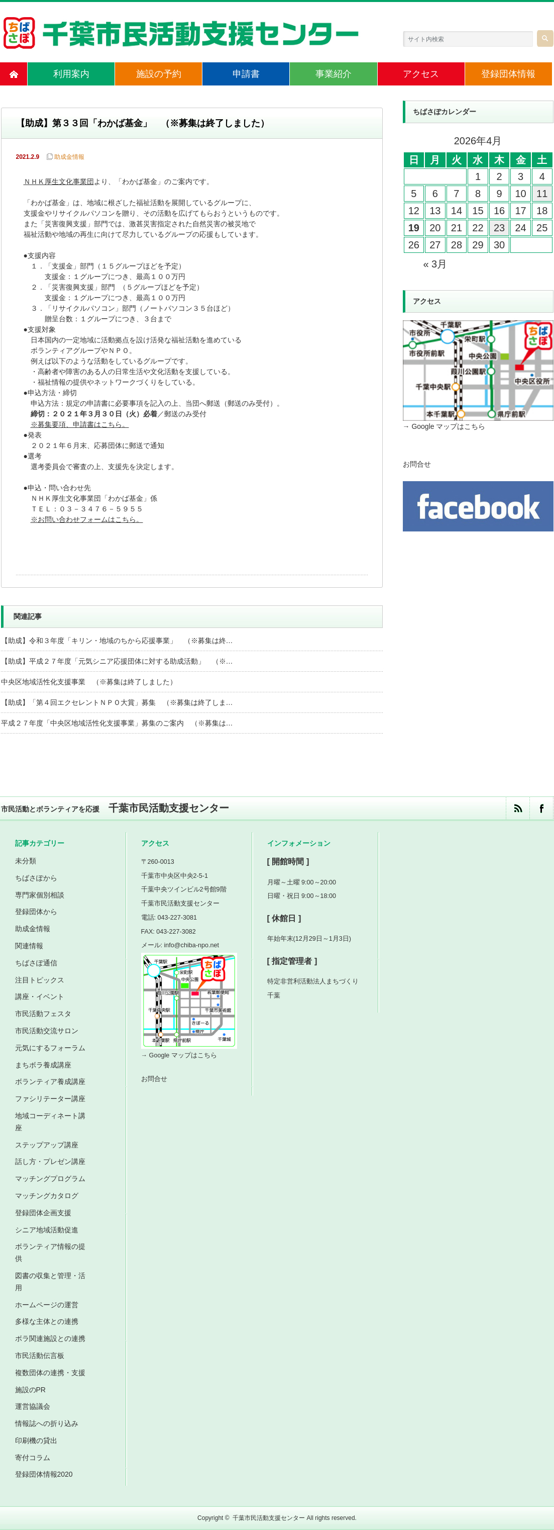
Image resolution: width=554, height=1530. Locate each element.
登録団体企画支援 (43, 1213)
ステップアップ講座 (46, 1145)
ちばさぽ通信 (36, 963)
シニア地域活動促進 (46, 1230)
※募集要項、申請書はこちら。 (81, 425)
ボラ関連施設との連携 (50, 1338)
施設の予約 (158, 74)
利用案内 (71, 74)
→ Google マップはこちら (444, 426)
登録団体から (36, 912)
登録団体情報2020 (44, 1474)
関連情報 (29, 946)
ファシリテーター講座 (50, 1099)
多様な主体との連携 (46, 1321)
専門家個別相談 (39, 895)
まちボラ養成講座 (43, 1065)
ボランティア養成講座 (50, 1081)
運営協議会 (32, 1406)
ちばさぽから (36, 878)
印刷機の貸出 (36, 1440)
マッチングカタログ (46, 1196)
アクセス (421, 74)
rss (517, 808)
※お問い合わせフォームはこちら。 (88, 520)
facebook (541, 808)
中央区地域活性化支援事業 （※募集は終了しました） (89, 682)
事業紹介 (333, 74)
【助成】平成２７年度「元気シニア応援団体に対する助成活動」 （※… (117, 661)
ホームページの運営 (46, 1305)
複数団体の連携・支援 (50, 1373)
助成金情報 (69, 156)
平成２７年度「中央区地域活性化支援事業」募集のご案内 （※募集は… (117, 723)
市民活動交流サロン (46, 1031)
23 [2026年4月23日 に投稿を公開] (499, 227)
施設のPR (30, 1390)
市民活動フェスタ (43, 1014)
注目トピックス (39, 980)
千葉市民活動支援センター (269, 1517)
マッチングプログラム (50, 1179)
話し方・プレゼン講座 (50, 1161)
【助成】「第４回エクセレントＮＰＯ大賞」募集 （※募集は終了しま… (117, 702)
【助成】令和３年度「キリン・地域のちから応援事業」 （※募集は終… (117, 641)
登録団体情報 (508, 74)
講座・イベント (39, 997)
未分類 (25, 861)
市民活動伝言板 (39, 1356)
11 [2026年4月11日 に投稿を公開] (541, 193)
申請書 (246, 74)
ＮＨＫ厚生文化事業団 (59, 182)
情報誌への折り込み (46, 1423)
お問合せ (417, 464)
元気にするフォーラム (50, 1048)
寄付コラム (32, 1458)
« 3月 (435, 263)
